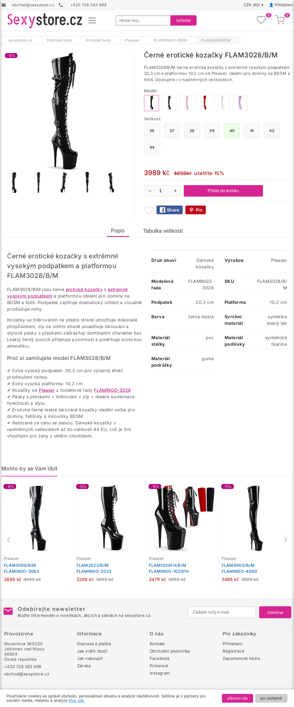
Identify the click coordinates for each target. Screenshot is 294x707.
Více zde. (76, 700)
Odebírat (275, 612)
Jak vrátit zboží (92, 651)
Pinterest (159, 665)
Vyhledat (183, 20)
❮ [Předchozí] (8, 539)
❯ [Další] (285, 539)
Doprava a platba (94, 643)
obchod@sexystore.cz (27, 674)
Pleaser (47, 390)
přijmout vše (237, 698)
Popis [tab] (118, 231)
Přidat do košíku (223, 190)
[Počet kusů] (162, 191)
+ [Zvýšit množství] (175, 191)
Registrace (234, 651)
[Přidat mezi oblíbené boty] (149, 210)
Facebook (160, 658)
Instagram (160, 673)
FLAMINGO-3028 (112, 390)
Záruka (84, 665)
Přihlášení (284, 4)
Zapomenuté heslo (241, 658)
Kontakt (157, 643)
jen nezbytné (271, 698)
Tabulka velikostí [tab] (163, 231)
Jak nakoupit (90, 658)
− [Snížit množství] (149, 191)
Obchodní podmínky (170, 651)
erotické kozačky (84, 289)
